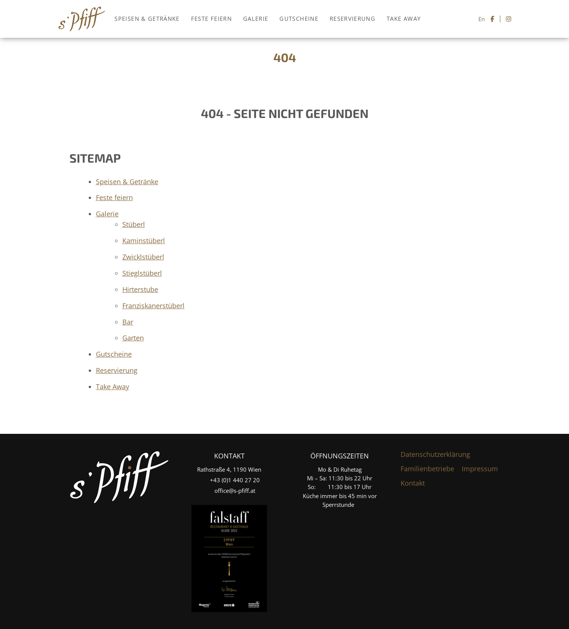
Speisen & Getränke (146, 18)
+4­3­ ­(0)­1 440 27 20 (235, 480)
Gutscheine (298, 18)
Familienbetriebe (427, 468)
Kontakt (413, 483)
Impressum (480, 468)
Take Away (404, 18)
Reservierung (352, 18)
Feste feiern (211, 18)
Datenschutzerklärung (435, 454)
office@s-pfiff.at (234, 490)
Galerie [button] (255, 18)
